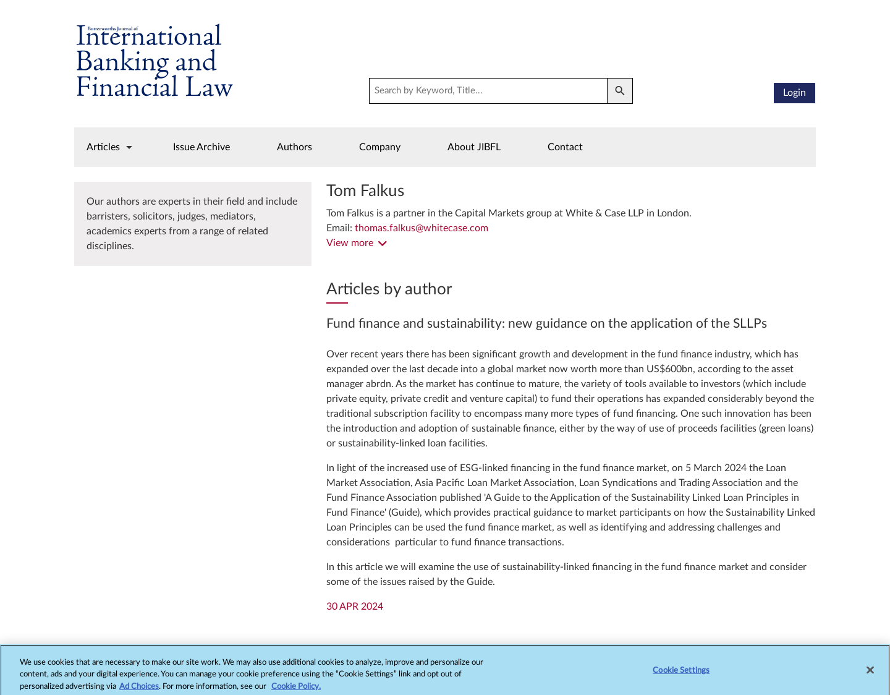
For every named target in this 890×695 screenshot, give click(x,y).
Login (794, 93)
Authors (294, 147)
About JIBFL (474, 147)
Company (379, 147)
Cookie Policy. (296, 690)
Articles (103, 147)
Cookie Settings (681, 674)
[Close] (870, 673)
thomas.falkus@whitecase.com (421, 228)
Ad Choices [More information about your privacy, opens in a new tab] (139, 690)
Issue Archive (201, 147)
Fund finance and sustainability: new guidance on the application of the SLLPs (546, 323)
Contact (565, 147)
